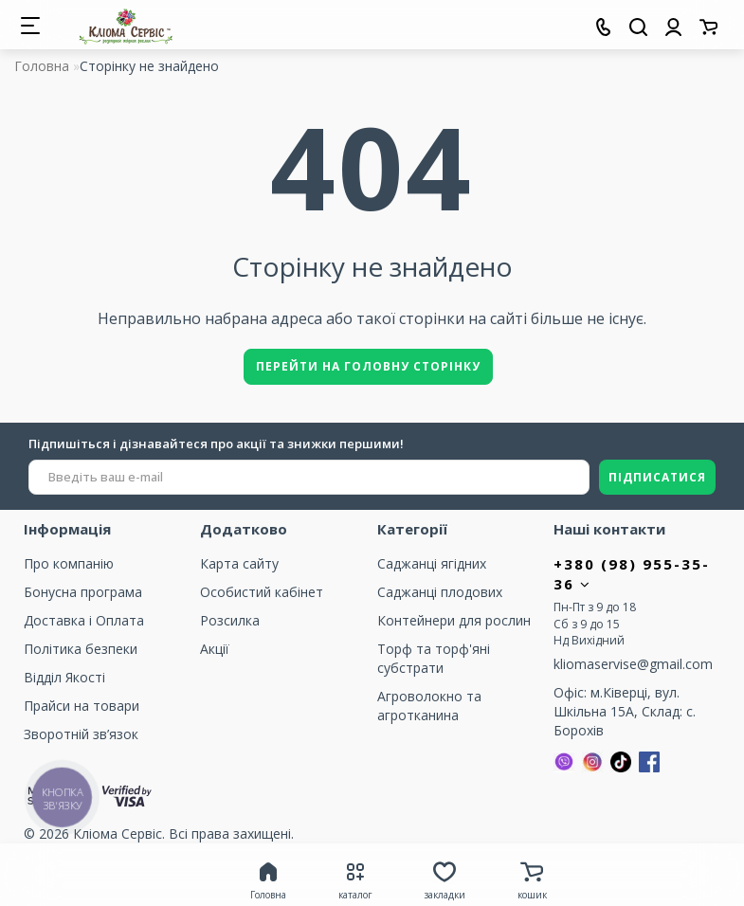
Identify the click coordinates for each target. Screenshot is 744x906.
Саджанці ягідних (431, 563)
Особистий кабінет (261, 592)
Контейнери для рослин (454, 620)
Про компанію (69, 563)
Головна (41, 66)
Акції (214, 649)
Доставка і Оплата (84, 620)
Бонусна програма (83, 592)
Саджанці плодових (439, 592)
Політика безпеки (80, 649)
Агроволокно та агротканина (429, 705)
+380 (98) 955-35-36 (631, 573)
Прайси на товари (81, 706)
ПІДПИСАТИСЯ (657, 477)
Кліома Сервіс (117, 833)
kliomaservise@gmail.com (633, 664)
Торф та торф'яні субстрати (433, 658)
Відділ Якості (64, 677)
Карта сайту (239, 563)
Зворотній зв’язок (81, 734)
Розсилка (230, 620)
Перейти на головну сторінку (368, 366)
